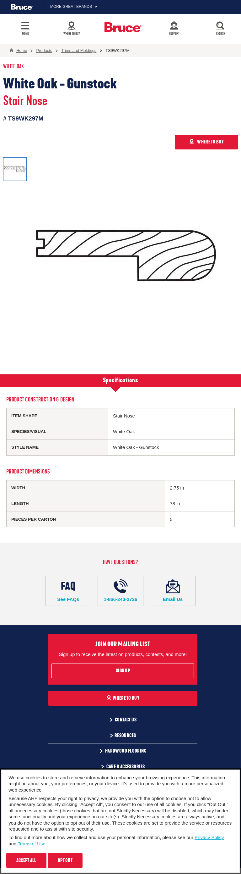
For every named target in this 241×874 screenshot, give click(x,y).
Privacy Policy (209, 837)
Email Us (172, 590)
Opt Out (65, 860)
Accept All (26, 860)
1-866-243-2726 (120, 590)
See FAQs (68, 590)
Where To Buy (122, 698)
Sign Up (123, 671)
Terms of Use (31, 843)
